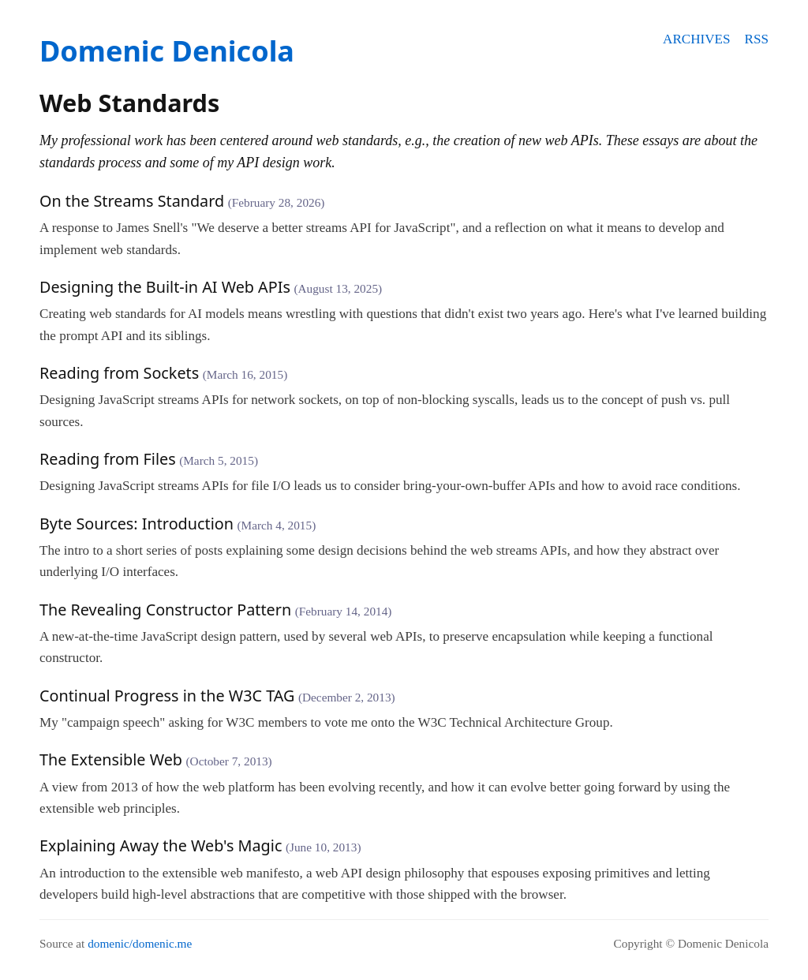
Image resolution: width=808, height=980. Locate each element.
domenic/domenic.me (140, 943)
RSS (757, 39)
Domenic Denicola (166, 51)
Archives (696, 39)
